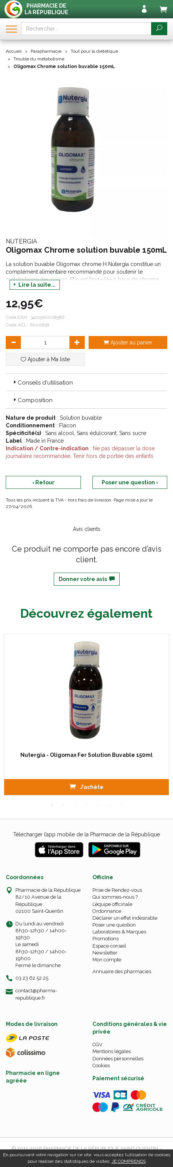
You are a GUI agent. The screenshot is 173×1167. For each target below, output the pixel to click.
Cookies (101, 1065)
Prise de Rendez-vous (117, 890)
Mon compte (106, 959)
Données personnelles (117, 1058)
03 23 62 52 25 (31, 978)
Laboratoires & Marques (119, 932)
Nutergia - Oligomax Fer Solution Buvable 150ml (86, 755)
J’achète (86, 786)
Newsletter (104, 953)
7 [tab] (121, 805)
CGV (97, 1044)
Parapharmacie (46, 51)
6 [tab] (110, 805)
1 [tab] (52, 805)
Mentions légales (111, 1051)
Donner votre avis (87, 579)
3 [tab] (75, 805)
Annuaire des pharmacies (121, 971)
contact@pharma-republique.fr (36, 993)
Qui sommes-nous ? (115, 897)
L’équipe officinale (112, 904)
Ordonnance (106, 911)
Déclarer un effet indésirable (124, 918)
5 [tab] (98, 805)
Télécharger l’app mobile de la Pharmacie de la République (86, 834)
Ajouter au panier (128, 342)
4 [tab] (87, 805)
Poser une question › (130, 482)
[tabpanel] (86, 714)
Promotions (105, 938)
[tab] (86, 382)
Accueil (13, 51)
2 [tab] (64, 805)
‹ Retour (43, 482)
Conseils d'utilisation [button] (42, 382)
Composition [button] (32, 400)
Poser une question (114, 925)
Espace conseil (109, 946)
